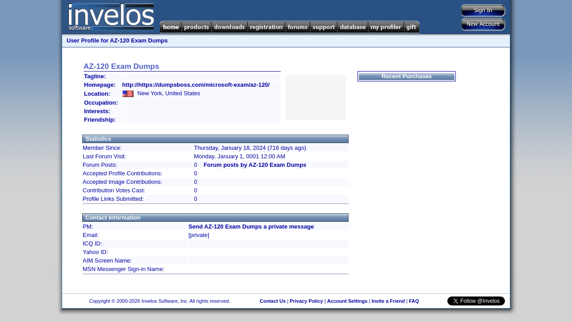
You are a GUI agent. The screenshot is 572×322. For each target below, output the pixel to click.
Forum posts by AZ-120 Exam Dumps (255, 164)
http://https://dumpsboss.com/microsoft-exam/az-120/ (195, 84)
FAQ (414, 301)
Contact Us (273, 301)
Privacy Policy (306, 301)
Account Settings (347, 301)
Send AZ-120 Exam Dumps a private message (251, 226)
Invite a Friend (388, 301)
